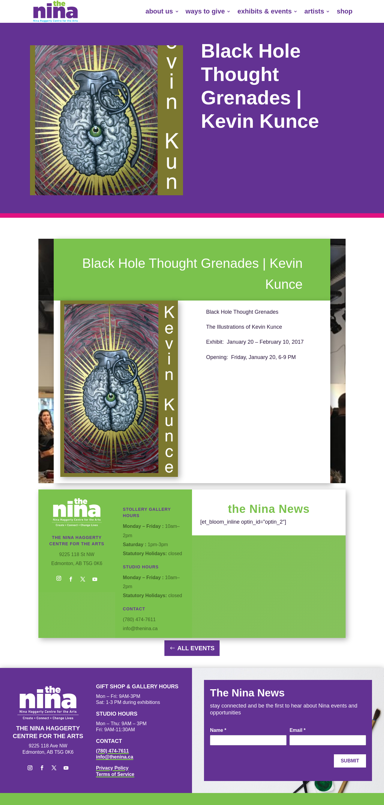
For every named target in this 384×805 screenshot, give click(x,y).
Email (297, 730)
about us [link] (159, 11)
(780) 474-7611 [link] (112, 750)
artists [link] (314, 11)
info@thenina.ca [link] (114, 756)
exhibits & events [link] (264, 11)
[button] (59, 579)
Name (218, 730)
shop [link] (344, 11)
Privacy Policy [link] (112, 768)
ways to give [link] (205, 11)
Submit (350, 760)
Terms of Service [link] (115, 774)
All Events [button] (195, 648)
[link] (56, 11)
